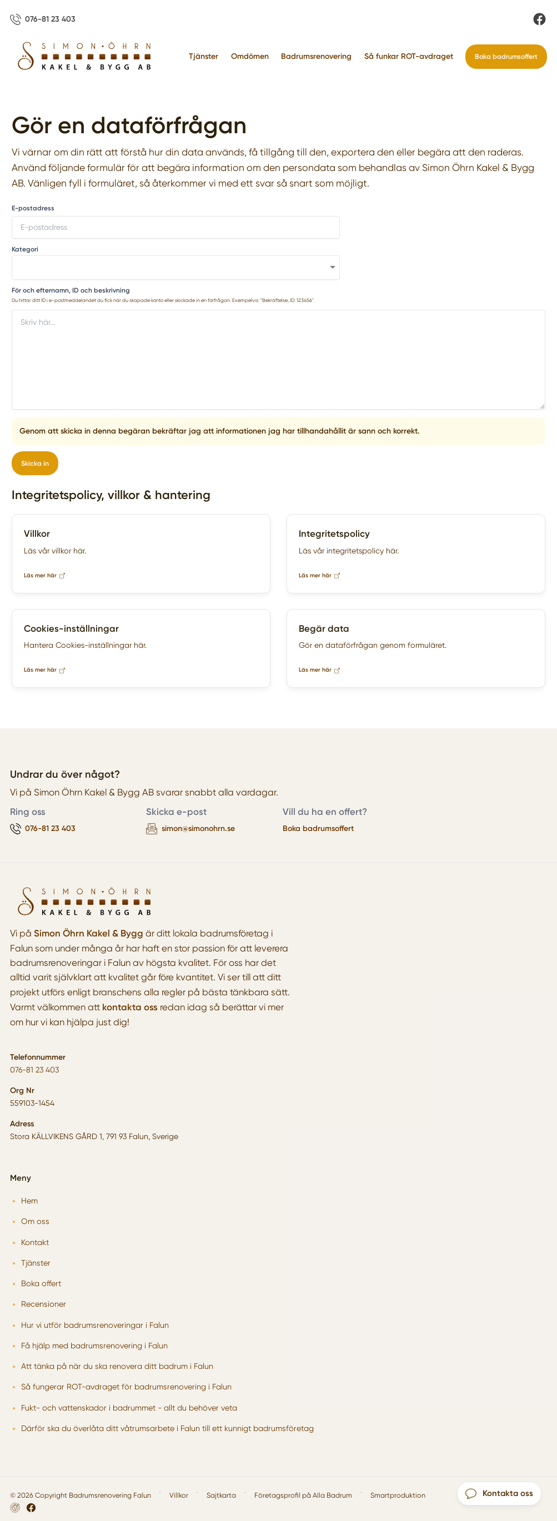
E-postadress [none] (33, 208)
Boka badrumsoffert (506, 56)
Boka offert (41, 1283)
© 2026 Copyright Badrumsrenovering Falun (80, 1495)
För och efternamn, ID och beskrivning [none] (71, 290)
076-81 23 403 (34, 1069)
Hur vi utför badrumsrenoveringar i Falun (95, 1325)
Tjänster (203, 56)
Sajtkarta (221, 1495)
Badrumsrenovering (316, 56)
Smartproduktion (397, 1495)
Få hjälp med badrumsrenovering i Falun (94, 1345)
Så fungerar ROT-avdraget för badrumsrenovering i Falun (126, 1386)
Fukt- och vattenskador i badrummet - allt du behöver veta (129, 1407)
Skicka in (35, 463)
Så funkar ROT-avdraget (408, 56)
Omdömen (250, 56)
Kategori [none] (25, 249)
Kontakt (35, 1242)
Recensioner (43, 1304)
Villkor (178, 1495)
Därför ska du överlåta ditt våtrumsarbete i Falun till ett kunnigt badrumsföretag (167, 1428)
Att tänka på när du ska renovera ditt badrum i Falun (117, 1366)
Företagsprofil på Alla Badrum (303, 1495)
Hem (29, 1200)
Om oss (35, 1221)
